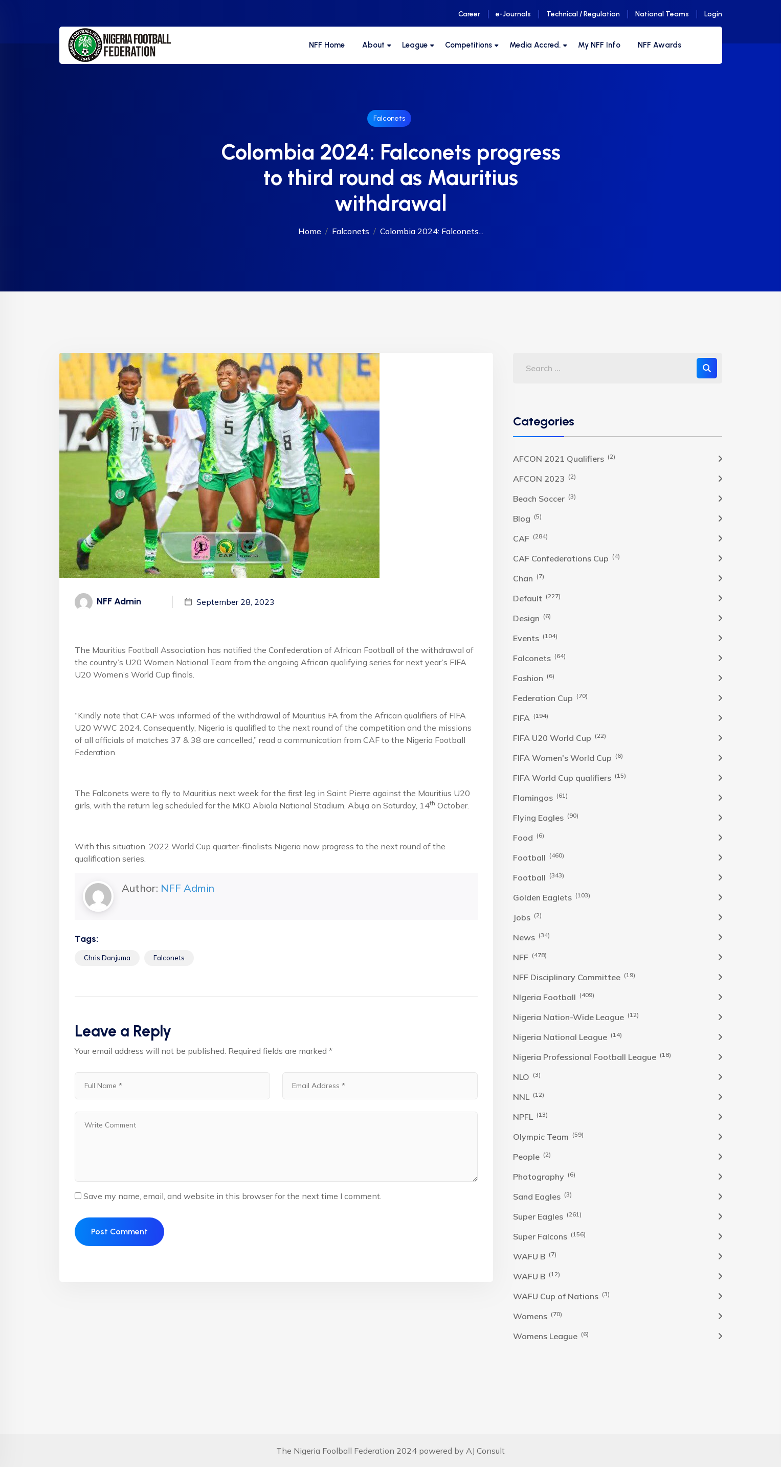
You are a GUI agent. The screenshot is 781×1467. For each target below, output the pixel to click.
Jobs (527, 916)
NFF (530, 956)
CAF (530, 538)
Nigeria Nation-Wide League (576, 1016)
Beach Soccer (544, 498)
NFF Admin (187, 888)
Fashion (533, 677)
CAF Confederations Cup (566, 557)
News (531, 936)
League (415, 45)
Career (469, 14)
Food (528, 837)
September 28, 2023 (235, 602)
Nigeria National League (567, 1036)
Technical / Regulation (583, 14)
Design (532, 617)
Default (537, 597)
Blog (527, 518)
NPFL (530, 1116)
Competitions (468, 45)
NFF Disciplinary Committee (574, 976)
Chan (528, 577)
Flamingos (540, 797)
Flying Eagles (545, 817)
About (373, 45)
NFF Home (327, 45)
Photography (544, 1176)
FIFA (530, 717)
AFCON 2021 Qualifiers (564, 458)
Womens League (551, 1335)
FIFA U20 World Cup (559, 737)
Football (538, 857)
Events (535, 637)
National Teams (662, 14)
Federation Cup (550, 697)
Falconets (389, 118)
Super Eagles (547, 1216)
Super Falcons (549, 1236)
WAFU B (534, 1255)
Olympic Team (548, 1136)
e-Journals (513, 14)
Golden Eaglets (551, 896)
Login (713, 14)
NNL (528, 1096)
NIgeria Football (553, 996)
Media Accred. (535, 45)
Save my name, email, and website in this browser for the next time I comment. (232, 1196)
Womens (537, 1315)
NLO (527, 1076)
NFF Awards (659, 45)
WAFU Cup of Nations (561, 1295)
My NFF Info (599, 45)
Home (309, 231)
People (532, 1156)
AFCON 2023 (544, 478)
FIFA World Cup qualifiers (569, 777)
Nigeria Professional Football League (592, 1056)
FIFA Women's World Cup (568, 757)
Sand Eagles (542, 1196)
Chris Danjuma (107, 958)
